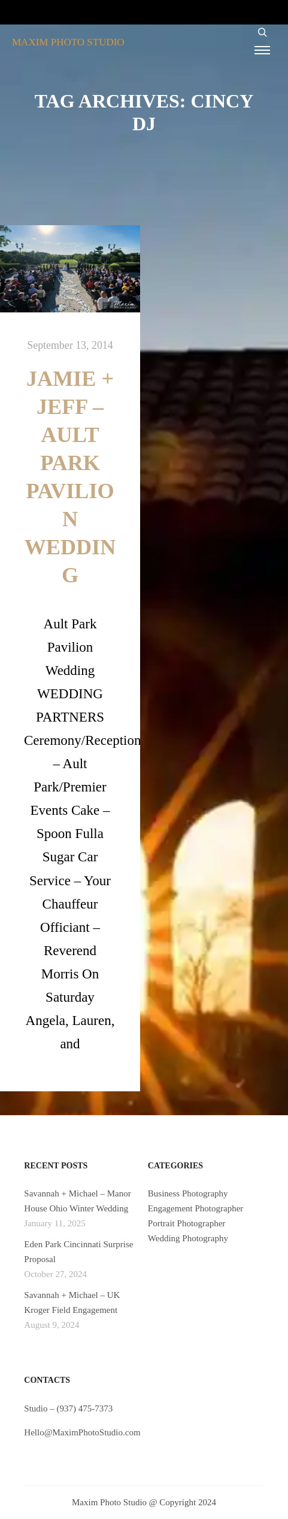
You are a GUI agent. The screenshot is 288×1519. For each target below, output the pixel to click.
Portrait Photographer (187, 1223)
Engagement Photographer (196, 1208)
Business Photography (188, 1193)
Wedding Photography (188, 1238)
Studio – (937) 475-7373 (68, 1408)
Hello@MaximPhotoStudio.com (82, 1432)
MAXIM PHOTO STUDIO (68, 42)
